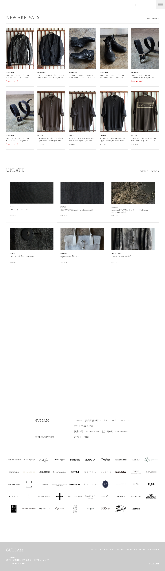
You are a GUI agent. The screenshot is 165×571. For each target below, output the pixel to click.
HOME (94, 549)
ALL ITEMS (152, 18)
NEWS (143, 171)
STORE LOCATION (103, 5)
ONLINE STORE (125, 5)
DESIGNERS (153, 549)
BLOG (141, 5)
